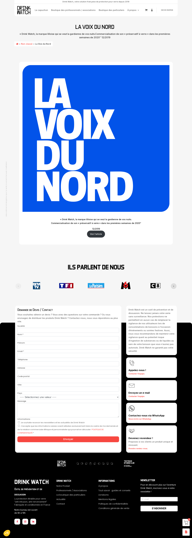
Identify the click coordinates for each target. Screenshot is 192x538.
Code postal (23, 376)
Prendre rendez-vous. (138, 448)
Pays (19, 393)
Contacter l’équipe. (136, 374)
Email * (20, 351)
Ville (19, 384)
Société (21, 326)
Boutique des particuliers (111, 10)
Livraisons (103, 494)
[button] (6, 533)
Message (21, 401)
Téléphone (22, 359)
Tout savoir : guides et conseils (114, 490)
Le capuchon (41, 10)
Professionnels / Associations (71, 490)
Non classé (26, 44)
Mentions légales (107, 499)
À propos (131, 10)
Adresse (21, 368)
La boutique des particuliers (70, 494)
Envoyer (68, 439)
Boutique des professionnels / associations (73, 10)
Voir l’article (96, 234)
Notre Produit (63, 486)
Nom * (20, 334)
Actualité (60, 499)
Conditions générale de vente (113, 508)
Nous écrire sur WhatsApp (139, 419)
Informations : (24, 419)
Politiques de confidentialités (113, 503)
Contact (60, 503)
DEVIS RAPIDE (167, 10)
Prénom (21, 342)
